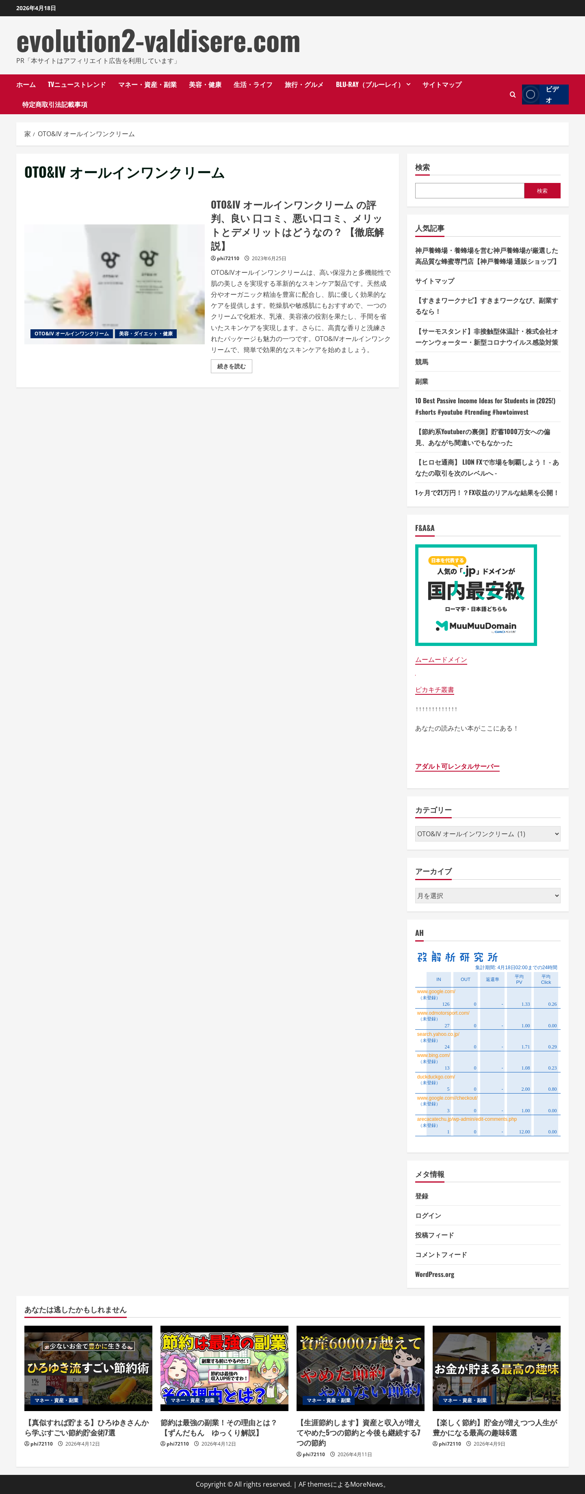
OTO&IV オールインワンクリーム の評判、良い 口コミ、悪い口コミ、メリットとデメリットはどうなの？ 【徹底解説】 (114, 284)
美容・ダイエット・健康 (146, 333)
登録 (421, 1195)
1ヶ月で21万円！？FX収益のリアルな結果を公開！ (487, 492)
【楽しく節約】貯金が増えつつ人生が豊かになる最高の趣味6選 (495, 1427)
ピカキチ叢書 (434, 689)
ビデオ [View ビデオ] (540, 94)
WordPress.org (434, 1274)
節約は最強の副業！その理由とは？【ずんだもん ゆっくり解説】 (218, 1427)
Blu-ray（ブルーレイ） (370, 84)
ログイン (428, 1215)
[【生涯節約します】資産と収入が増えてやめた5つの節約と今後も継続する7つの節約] (361, 1368)
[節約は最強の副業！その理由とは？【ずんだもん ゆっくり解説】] (224, 1368)
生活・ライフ (253, 84)
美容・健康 (205, 84)
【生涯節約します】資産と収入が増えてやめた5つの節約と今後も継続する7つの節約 (359, 1432)
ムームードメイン (441, 659)
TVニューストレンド (77, 84)
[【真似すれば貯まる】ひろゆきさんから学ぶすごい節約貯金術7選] (88, 1368)
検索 (422, 167)
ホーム (26, 84)
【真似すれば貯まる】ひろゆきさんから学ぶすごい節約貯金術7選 (86, 1427)
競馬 (421, 361)
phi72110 (228, 258)
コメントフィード (441, 1254)
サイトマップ (442, 84)
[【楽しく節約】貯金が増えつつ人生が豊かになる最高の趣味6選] (497, 1368)
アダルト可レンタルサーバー (457, 766)
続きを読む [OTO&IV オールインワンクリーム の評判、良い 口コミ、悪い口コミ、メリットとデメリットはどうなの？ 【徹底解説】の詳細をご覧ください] (234, 367)
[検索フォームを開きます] (513, 94)
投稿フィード (434, 1235)
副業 (421, 381)
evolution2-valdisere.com (158, 39)
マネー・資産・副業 (147, 84)
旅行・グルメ (304, 84)
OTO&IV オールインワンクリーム (72, 333)
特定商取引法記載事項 (54, 104)
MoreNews (366, 1484)
